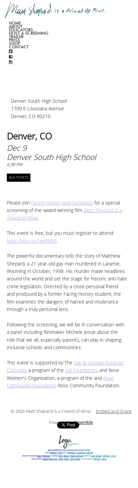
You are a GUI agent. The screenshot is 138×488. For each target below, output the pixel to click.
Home (15, 23)
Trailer (16, 36)
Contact (19, 47)
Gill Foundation (81, 370)
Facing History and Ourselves (62, 203)
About (16, 26)
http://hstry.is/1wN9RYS (32, 241)
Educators (21, 30)
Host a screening (29, 33)
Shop (14, 43)
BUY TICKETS (18, 177)
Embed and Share (114, 411)
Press (14, 40)
